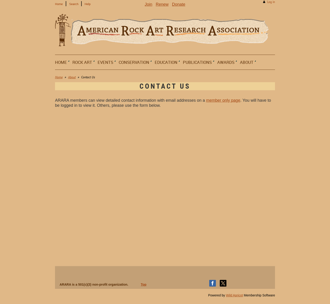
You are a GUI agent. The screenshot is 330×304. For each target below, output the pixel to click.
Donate (178, 4)
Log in (271, 2)
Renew (162, 4)
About (72, 77)
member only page (223, 100)
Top (143, 284)
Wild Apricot (234, 295)
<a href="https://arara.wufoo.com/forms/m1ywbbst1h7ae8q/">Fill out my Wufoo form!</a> (165, 185)
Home (59, 4)
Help (88, 4)
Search (73, 4)
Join (148, 4)
